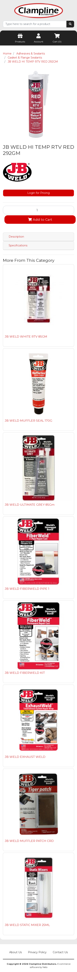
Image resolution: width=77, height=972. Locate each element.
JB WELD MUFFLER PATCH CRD (29, 841)
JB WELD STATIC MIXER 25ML (27, 925)
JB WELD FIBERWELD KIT (25, 673)
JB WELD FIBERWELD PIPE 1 (27, 588)
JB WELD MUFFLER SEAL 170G (28, 420)
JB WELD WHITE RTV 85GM (26, 336)
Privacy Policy (37, 952)
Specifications (18, 245)
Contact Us (60, 952)
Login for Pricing (38, 193)
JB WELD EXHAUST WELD (25, 757)
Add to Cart (40, 219)
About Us (15, 952)
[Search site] (70, 24)
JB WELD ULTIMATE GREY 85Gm (29, 504)
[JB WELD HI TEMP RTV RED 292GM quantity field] (38, 210)
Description (16, 236)
